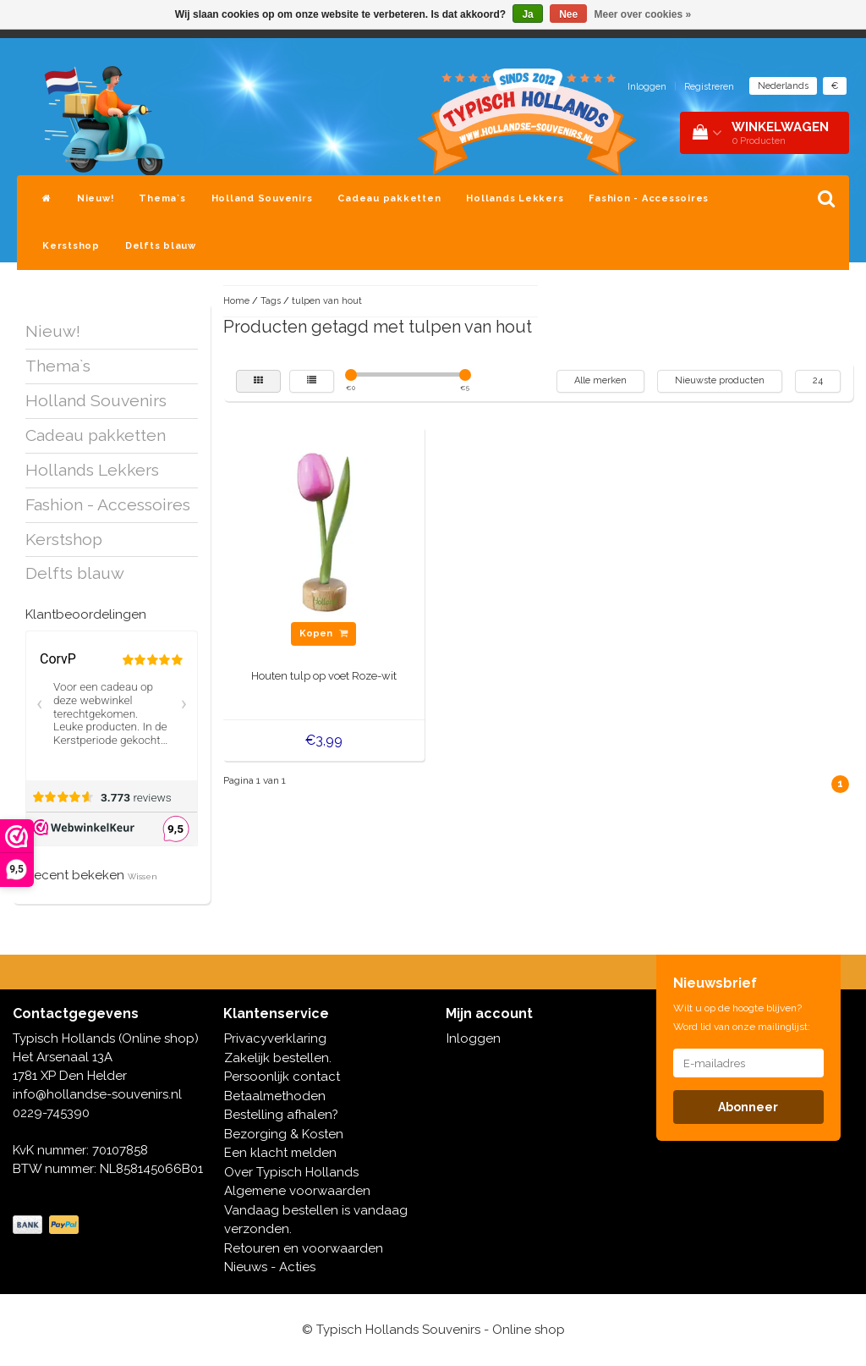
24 (818, 380)
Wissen (142, 876)
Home (236, 300)
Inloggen (647, 86)
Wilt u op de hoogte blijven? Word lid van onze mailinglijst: (741, 1017)
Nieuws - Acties (269, 1267)
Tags (270, 300)
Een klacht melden (280, 1152)
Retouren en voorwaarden (303, 1248)
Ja (527, 14)
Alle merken (600, 380)
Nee (568, 14)
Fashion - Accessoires (649, 198)
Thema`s (162, 198)
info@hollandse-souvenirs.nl (97, 1094)
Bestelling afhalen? (281, 1114)
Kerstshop (71, 245)
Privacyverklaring (275, 1038)
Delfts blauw (160, 245)
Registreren (709, 86)
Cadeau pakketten (389, 198)
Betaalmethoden (275, 1096)
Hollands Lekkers (514, 198)
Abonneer (748, 1107)
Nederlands (783, 85)
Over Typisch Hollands (291, 1172)
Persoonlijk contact (282, 1076)
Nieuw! (95, 198)
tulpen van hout (327, 300)
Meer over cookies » (643, 14)
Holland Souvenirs (262, 198)
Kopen (323, 633)
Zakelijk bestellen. (278, 1058)
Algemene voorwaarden (297, 1190)
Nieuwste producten (720, 380)
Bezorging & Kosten (283, 1134)
